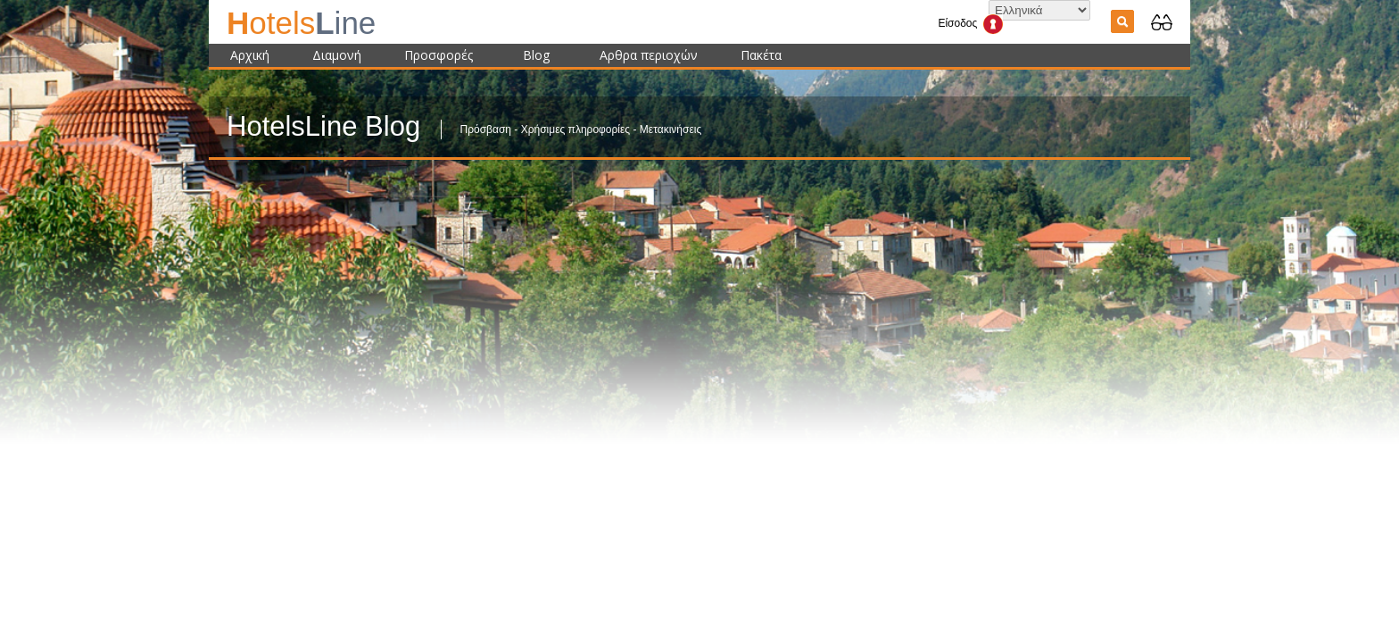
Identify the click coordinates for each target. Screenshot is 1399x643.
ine (301, 22)
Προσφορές (438, 54)
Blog (536, 54)
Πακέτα (761, 54)
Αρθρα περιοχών (649, 54)
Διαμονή (336, 54)
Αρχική (249, 54)
